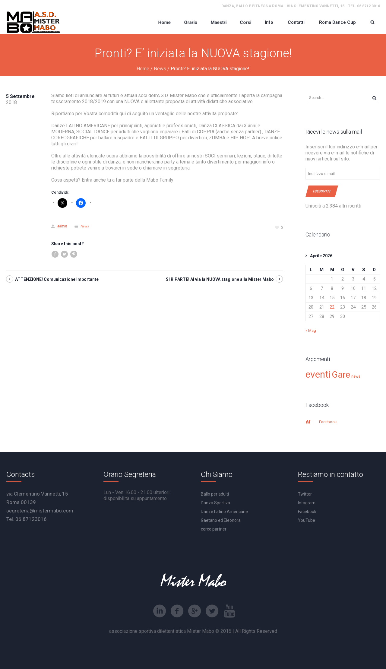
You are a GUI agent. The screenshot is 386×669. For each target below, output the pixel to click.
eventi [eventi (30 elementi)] (318, 374)
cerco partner (213, 529)
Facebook (328, 422)
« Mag (310, 330)
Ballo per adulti (215, 494)
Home (143, 68)
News (160, 68)
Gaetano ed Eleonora (221, 520)
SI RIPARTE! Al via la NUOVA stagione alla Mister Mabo (220, 279)
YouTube (306, 520)
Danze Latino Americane (224, 511)
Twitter (305, 494)
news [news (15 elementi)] (355, 376)
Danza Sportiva (215, 502)
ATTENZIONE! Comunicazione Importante (57, 279)
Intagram (306, 502)
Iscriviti (321, 191)
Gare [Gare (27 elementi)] (341, 374)
